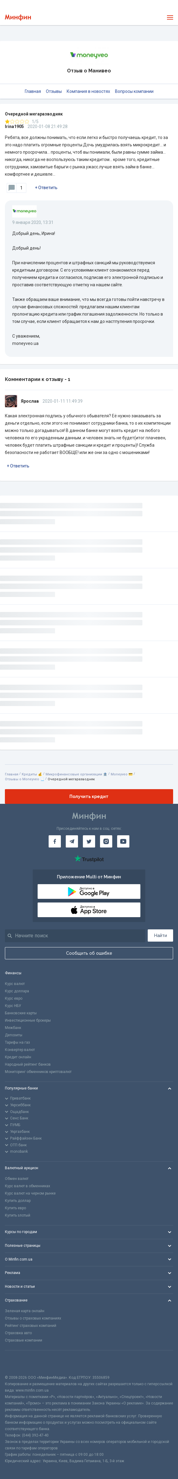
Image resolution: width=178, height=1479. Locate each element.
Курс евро (13, 998)
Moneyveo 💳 (122, 774)
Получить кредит (89, 796)
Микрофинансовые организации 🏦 (76, 774)
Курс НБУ (13, 1006)
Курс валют (15, 984)
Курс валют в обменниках (27, 1186)
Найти (160, 935)
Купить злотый (17, 1215)
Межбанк (13, 1028)
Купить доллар (18, 1201)
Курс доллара (17, 991)
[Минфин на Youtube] (123, 841)
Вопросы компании (134, 91)
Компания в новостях (88, 91)
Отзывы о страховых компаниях (33, 1318)
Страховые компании (23, 1340)
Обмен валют (16, 1179)
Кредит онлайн (18, 1057)
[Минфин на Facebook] (55, 841)
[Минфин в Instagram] (106, 841)
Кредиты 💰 (32, 774)
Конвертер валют (20, 1050)
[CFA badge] (18, 1362)
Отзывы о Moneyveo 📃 (24, 779)
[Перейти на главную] (18, 17)
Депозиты (13, 1035)
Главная (33, 91)
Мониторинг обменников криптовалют (38, 1072)
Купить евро (15, 1208)
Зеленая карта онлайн (24, 1311)
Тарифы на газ (17, 1042)
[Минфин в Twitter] (89, 841)
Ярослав (30, 401)
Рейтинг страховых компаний (30, 1325)
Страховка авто (18, 1333)
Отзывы (54, 91)
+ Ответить (46, 187)
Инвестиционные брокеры (28, 1020)
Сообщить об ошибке (89, 953)
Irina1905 (14, 126)
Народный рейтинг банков (28, 1064)
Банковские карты (21, 1013)
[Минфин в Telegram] (72, 841)
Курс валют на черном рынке (30, 1193)
